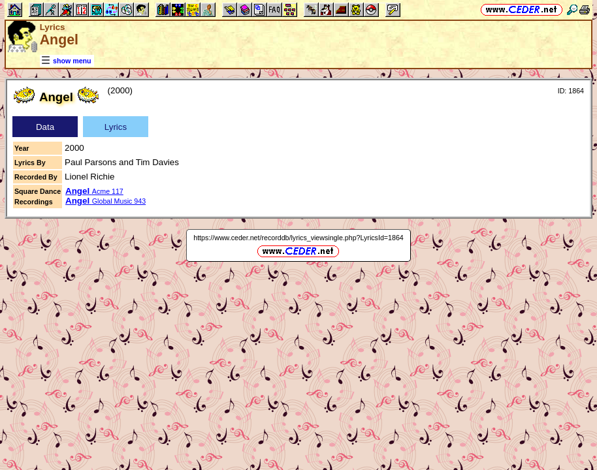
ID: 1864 (571, 91)
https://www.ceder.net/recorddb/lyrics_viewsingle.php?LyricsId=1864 (298, 238)
